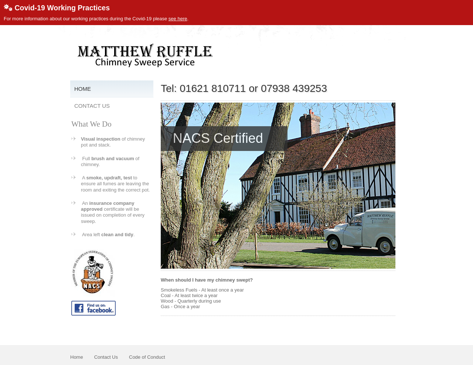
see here (178, 18)
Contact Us (92, 106)
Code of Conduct (147, 357)
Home (82, 89)
